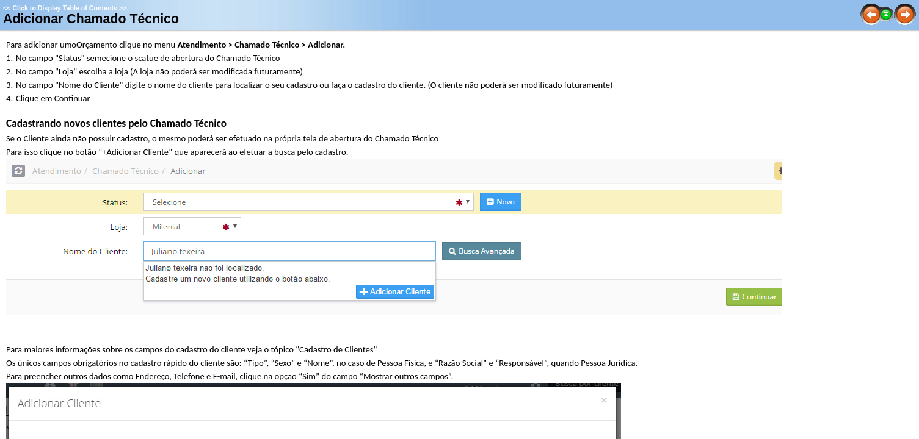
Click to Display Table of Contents (64, 8)
